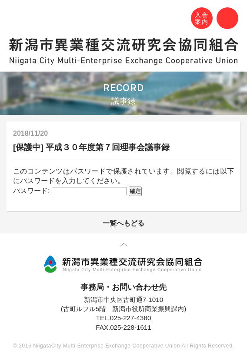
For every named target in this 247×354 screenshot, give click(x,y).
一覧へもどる (123, 223)
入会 (202, 19)
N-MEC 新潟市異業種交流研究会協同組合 (16, 19)
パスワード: (70, 190)
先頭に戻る (123, 246)
